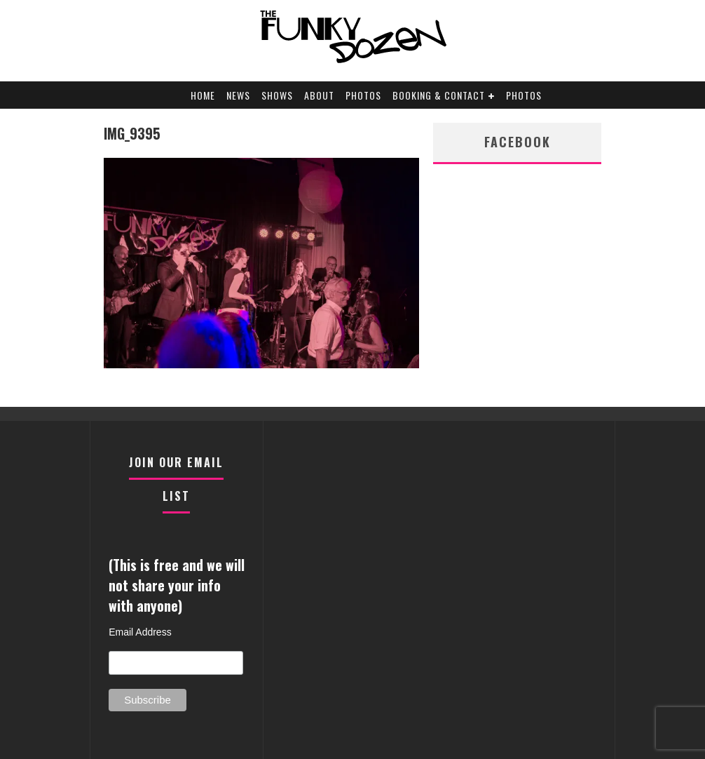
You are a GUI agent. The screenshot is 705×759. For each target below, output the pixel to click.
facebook (517, 142)
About (319, 95)
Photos (363, 95)
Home (203, 95)
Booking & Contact (438, 95)
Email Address (140, 632)
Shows (277, 95)
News (238, 95)
